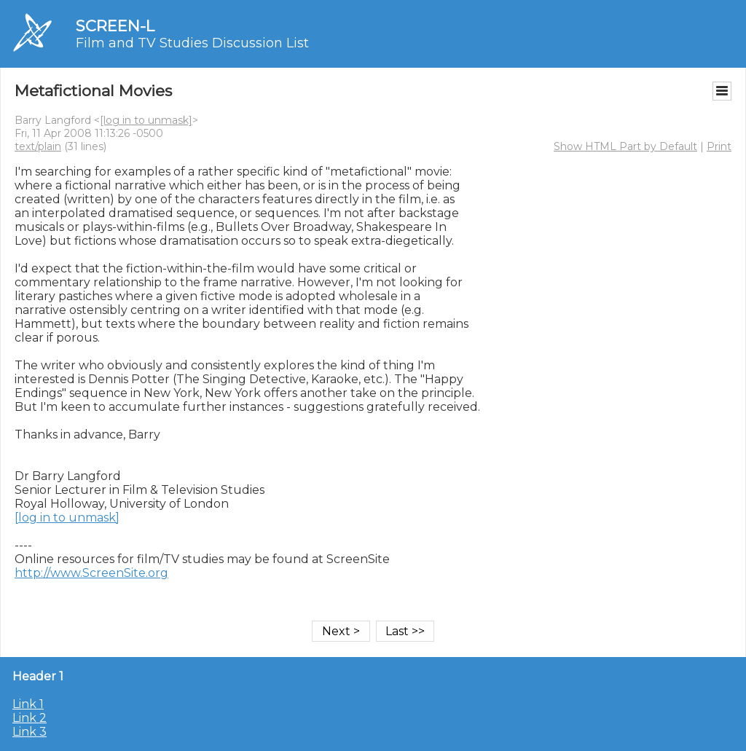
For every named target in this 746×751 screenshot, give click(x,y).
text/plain (38, 146)
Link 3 (29, 732)
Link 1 (28, 704)
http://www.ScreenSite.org (91, 573)
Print (719, 146)
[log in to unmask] (146, 120)
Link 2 (29, 718)
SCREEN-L (115, 26)
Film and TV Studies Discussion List (192, 43)
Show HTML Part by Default (625, 146)
